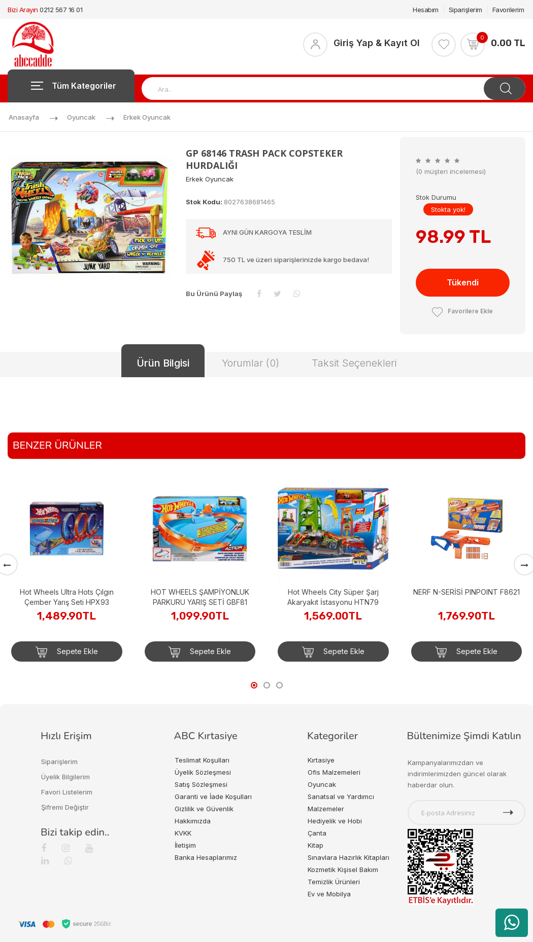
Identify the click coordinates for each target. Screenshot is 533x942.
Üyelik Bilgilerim (65, 777)
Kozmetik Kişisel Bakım (343, 869)
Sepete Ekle (67, 652)
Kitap (315, 845)
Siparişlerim (465, 10)
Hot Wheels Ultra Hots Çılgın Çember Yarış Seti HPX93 (67, 597)
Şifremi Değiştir (65, 807)
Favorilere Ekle (462, 311)
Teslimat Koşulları (202, 760)
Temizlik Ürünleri (334, 882)
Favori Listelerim (66, 792)
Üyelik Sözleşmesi (203, 772)
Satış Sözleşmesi (201, 784)
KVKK (183, 833)
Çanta (317, 833)
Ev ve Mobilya (329, 894)
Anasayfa (24, 117)
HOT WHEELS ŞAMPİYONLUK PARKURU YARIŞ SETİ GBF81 (200, 597)
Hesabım (426, 10)
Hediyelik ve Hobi (335, 821)
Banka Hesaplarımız (206, 857)
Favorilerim (508, 10)
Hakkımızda (193, 821)
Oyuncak (81, 117)
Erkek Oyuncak (147, 117)
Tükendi (463, 282)
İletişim (185, 845)
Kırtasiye (321, 760)
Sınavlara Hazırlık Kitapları (348, 857)
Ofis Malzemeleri (334, 772)
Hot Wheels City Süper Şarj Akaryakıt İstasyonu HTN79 (333, 597)
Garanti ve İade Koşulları (213, 796)
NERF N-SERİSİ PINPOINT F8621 (466, 592)
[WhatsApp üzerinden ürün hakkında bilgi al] (511, 923)
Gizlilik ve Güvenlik (204, 809)
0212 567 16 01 (61, 10)
